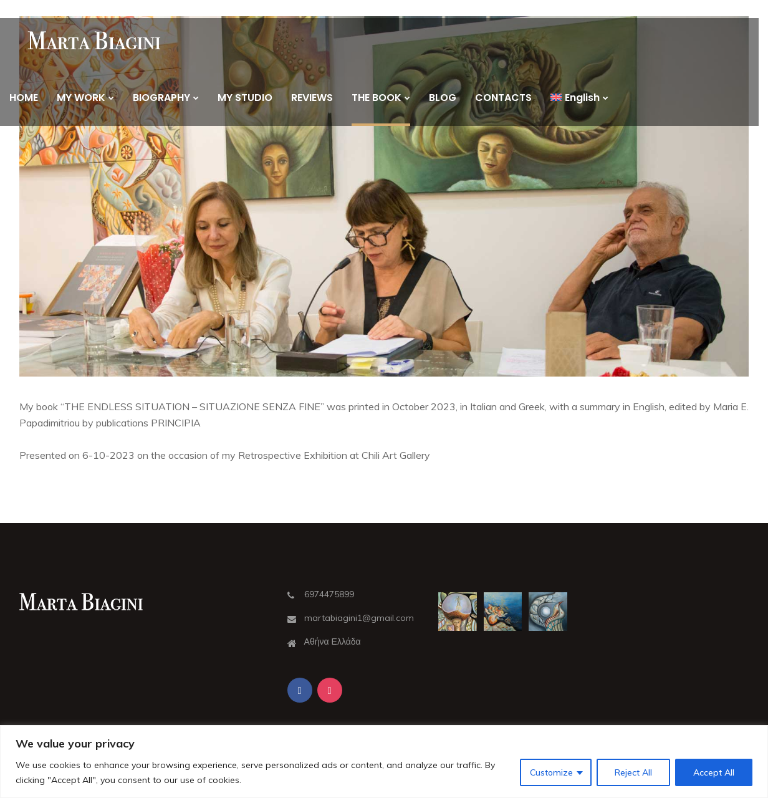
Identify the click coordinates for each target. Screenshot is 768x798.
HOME (23, 97)
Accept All (713, 772)
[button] (384, 196)
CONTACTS (503, 97)
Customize (551, 772)
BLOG (442, 97)
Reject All (633, 772)
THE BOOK (376, 97)
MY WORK (81, 97)
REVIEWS (312, 97)
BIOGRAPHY (161, 97)
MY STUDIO (245, 97)
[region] (384, 761)
